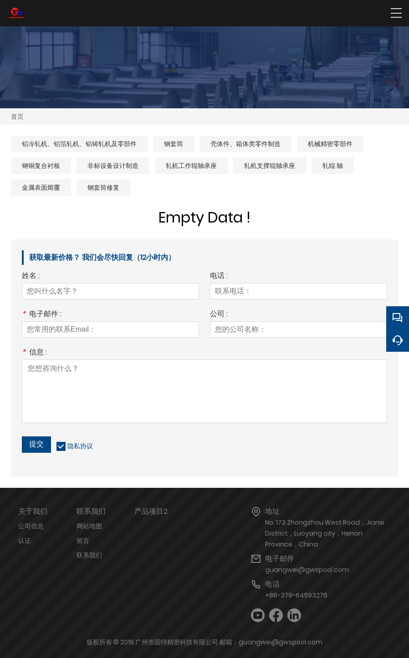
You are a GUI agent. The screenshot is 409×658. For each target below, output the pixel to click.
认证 (24, 540)
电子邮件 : (41, 314)
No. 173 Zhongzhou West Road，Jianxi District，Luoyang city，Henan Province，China (324, 533)
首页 (17, 116)
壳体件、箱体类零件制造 (245, 143)
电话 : (219, 276)
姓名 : (31, 276)
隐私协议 (80, 445)
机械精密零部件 (330, 143)
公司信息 (31, 526)
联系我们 (89, 555)
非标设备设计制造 (112, 165)
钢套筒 (173, 143)
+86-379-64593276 (296, 595)
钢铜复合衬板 (41, 165)
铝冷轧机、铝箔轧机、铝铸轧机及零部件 (79, 143)
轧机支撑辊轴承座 (269, 165)
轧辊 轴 (332, 165)
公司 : (219, 314)
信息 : (34, 353)
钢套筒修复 (103, 187)
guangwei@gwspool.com (307, 569)
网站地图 (89, 526)
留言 (83, 540)
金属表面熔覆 (41, 187)
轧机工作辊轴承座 (191, 165)
